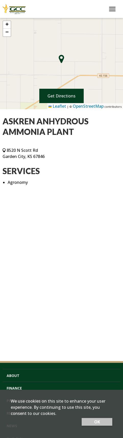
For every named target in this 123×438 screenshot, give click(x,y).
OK (97, 422)
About (13, 375)
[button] (7, 25)
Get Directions (61, 96)
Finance (14, 388)
